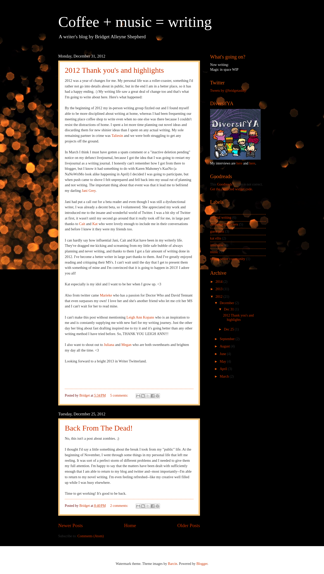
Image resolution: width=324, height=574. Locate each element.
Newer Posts (70, 525)
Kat (95, 224)
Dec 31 (229, 309)
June (223, 354)
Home (130, 525)
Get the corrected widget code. (231, 189)
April (224, 369)
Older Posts (188, 525)
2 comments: (119, 506)
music (214, 252)
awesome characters (224, 224)
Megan (126, 345)
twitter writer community (227, 259)
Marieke (106, 295)
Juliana (109, 345)
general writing (220, 217)
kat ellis (215, 238)
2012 (219, 297)
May (223, 361)
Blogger (202, 564)
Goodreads (224, 184)
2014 (219, 282)
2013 (219, 289)
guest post (217, 231)
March (225, 376)
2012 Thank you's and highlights (114, 70)
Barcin (172, 564)
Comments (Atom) (90, 536)
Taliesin (117, 136)
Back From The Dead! (99, 428)
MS (212, 211)
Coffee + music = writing (135, 21)
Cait (82, 224)
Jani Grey (89, 191)
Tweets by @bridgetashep (228, 90)
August (225, 346)
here (239, 163)
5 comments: (119, 395)
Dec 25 (229, 329)
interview (216, 245)
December (227, 303)
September (227, 339)
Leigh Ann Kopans (140, 317)
